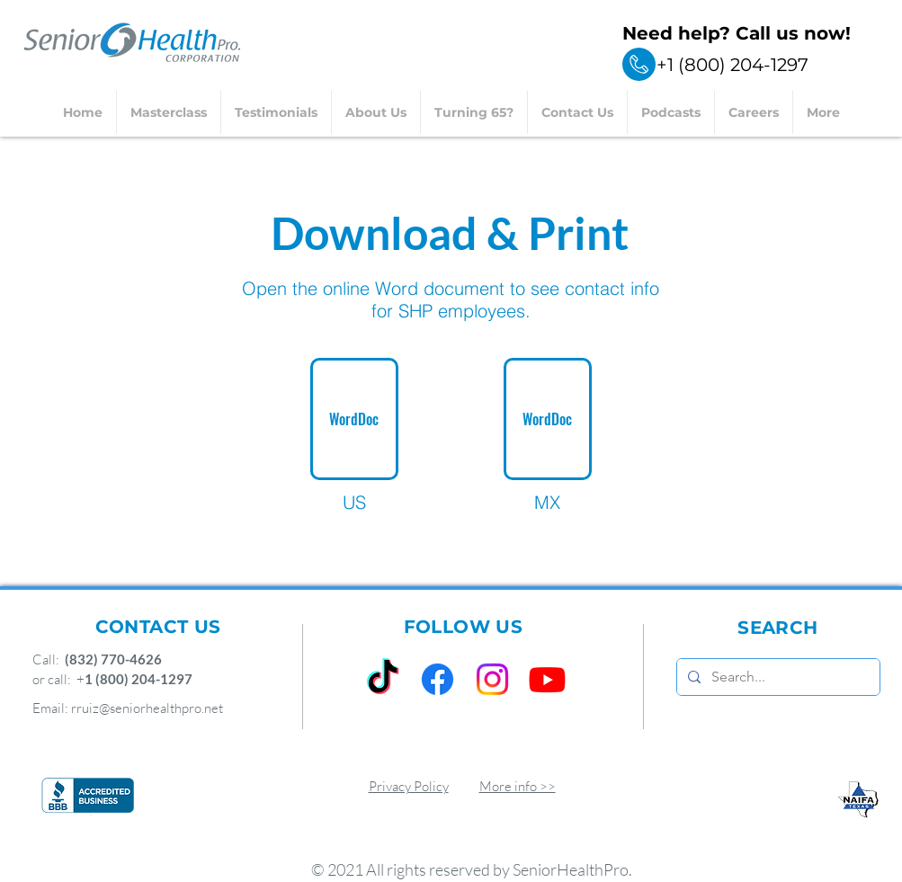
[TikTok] (383, 679)
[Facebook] (437, 679)
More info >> (517, 786)
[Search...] (776, 677)
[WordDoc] (354, 419)
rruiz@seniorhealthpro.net (147, 708)
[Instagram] (492, 679)
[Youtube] (547, 679)
